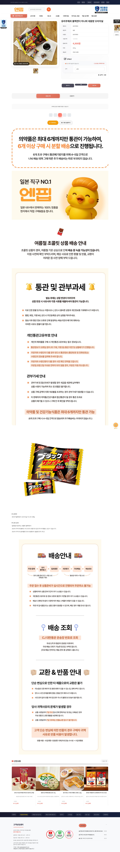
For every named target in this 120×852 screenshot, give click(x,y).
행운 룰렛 (94, 16)
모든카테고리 (18, 16)
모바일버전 (106, 813)
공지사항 (100, 2)
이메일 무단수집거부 (36, 813)
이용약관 (13, 813)
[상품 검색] (49, 9)
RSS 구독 (79, 813)
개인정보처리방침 (23, 813)
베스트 (49, 16)
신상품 (57, 16)
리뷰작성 (52, 124)
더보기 (104, 759)
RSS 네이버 (96, 813)
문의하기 (62, 813)
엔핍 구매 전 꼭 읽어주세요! (86, 837)
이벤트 (41, 16)
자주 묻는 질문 (75, 16)
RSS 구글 (88, 813)
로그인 (68, 2)
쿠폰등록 (82, 2)
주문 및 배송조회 (91, 2)
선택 (66, 69)
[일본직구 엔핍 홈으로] (19, 9)
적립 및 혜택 (85, 16)
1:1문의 (106, 2)
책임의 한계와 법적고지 (50, 813)
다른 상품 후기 (66, 124)
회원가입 (75, 2)
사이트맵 (70, 813)
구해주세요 (66, 16)
